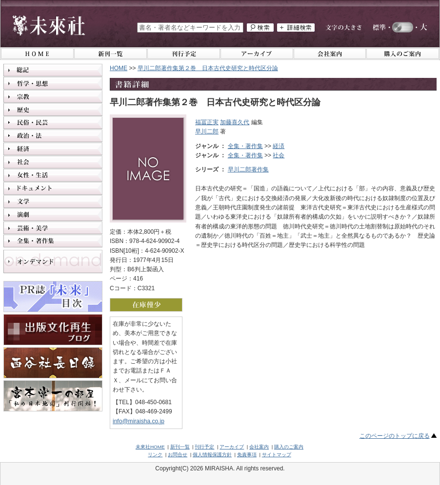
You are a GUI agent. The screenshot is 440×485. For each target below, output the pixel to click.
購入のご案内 (288, 446)
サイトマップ (276, 454)
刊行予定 (204, 446)
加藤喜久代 (234, 122)
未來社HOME (150, 446)
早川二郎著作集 (248, 169)
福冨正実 (207, 122)
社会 (278, 155)
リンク (155, 454)
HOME (118, 68)
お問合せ (177, 454)
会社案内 (259, 446)
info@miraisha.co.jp (138, 421)
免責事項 (247, 454)
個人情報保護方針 (212, 454)
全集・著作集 (245, 146)
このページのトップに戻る (395, 435)
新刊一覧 (180, 446)
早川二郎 (207, 131)
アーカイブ (232, 446)
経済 (278, 146)
